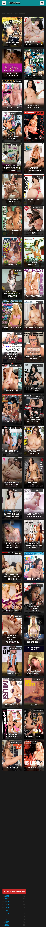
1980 (7, 910)
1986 (7, 919)
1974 (7, 902)
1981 (27, 910)
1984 (7, 916)
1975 (27, 902)
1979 (27, 908)
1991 (27, 925)
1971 (27, 896)
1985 (27, 916)
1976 (7, 905)
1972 (7, 899)
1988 (7, 922)
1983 (27, 913)
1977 (27, 905)
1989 (27, 922)
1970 (7, 896)
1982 (7, 913)
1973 (27, 899)
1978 (7, 908)
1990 (7, 925)
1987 (27, 919)
